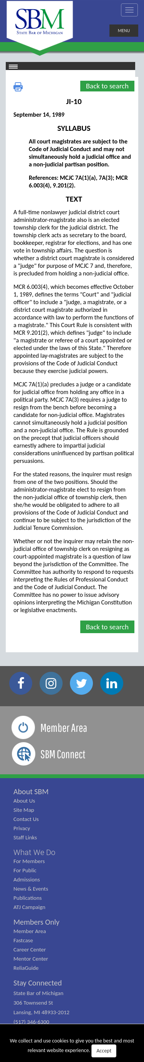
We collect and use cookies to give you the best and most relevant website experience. (72, 1047)
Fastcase (23, 940)
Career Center (29, 949)
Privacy (21, 828)
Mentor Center (30, 958)
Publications (27, 897)
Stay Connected (37, 982)
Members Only (36, 922)
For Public (24, 870)
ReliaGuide (26, 967)
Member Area (29, 931)
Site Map (23, 809)
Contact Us (26, 819)
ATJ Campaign (29, 907)
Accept (103, 1050)
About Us (24, 800)
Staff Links (25, 837)
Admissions (26, 879)
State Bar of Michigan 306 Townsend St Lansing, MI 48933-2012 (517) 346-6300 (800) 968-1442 (41, 1012)
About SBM (31, 791)
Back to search (107, 85)
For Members (29, 861)
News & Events (30, 888)
